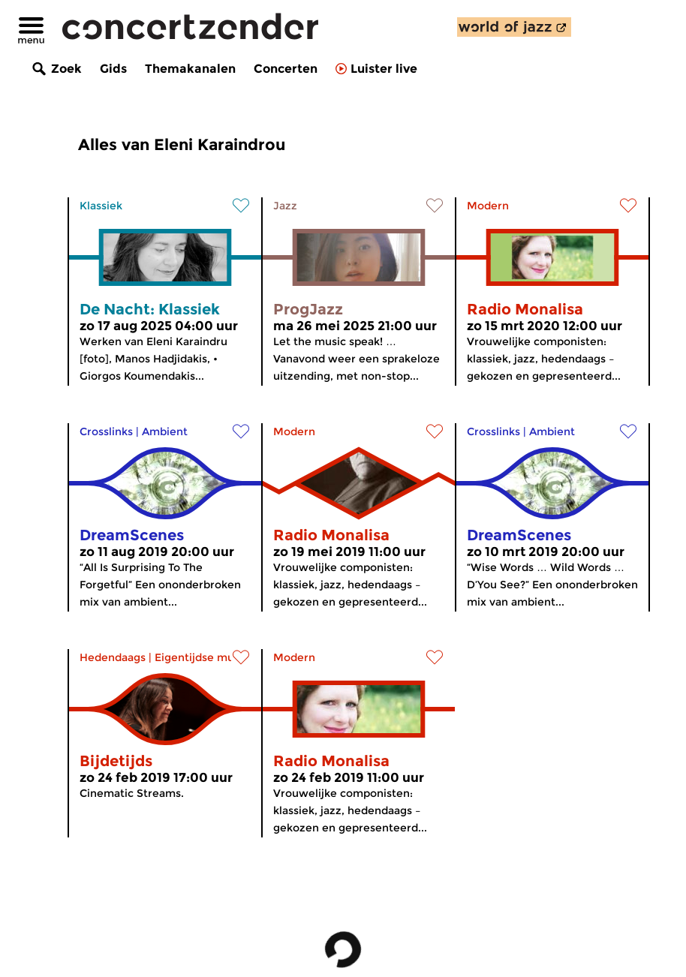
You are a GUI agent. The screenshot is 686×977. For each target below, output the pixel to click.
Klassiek (101, 205)
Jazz (285, 205)
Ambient (165, 431)
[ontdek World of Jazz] (514, 27)
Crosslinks (106, 431)
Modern (488, 205)
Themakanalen (190, 69)
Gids (113, 69)
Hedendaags (113, 657)
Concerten (285, 69)
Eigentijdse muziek (205, 657)
